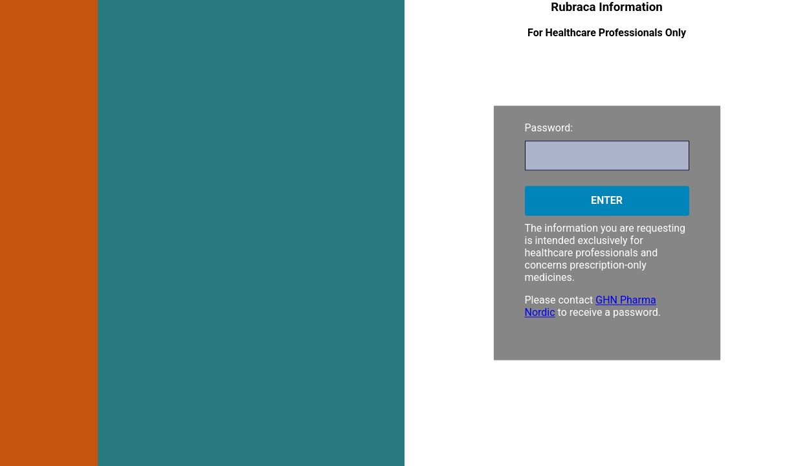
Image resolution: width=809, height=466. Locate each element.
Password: (549, 128)
